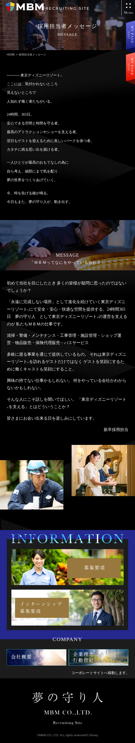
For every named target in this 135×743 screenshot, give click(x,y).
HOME (11, 54)
